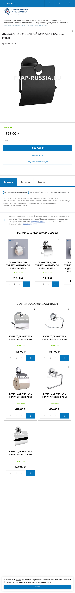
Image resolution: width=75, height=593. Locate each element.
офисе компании (30, 224)
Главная (7, 20)
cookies (18, 580)
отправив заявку (38, 221)
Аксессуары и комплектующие (45, 20)
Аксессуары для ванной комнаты (18, 22)
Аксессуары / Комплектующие (16, 192)
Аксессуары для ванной (39, 192)
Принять (38, 587)
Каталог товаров (21, 20)
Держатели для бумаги (60, 192)
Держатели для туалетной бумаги (51, 22)
